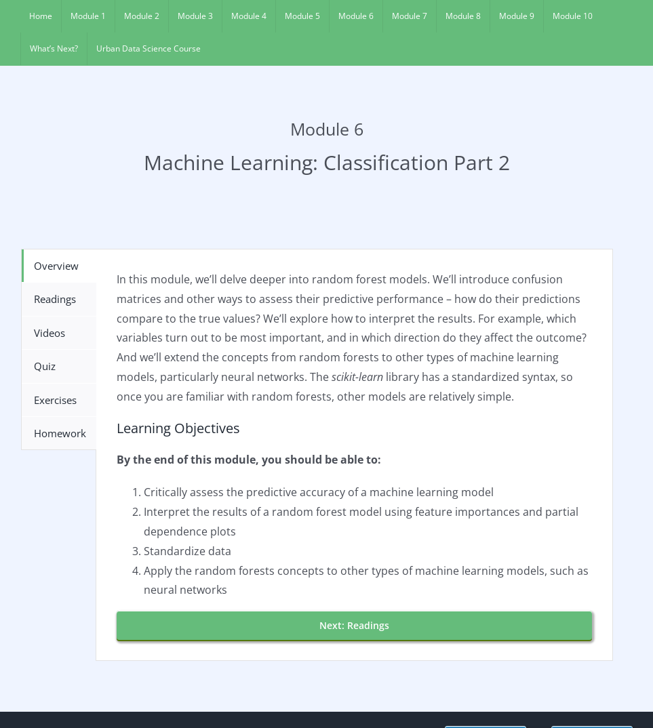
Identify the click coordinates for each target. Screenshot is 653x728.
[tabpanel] (354, 455)
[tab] (59, 265)
